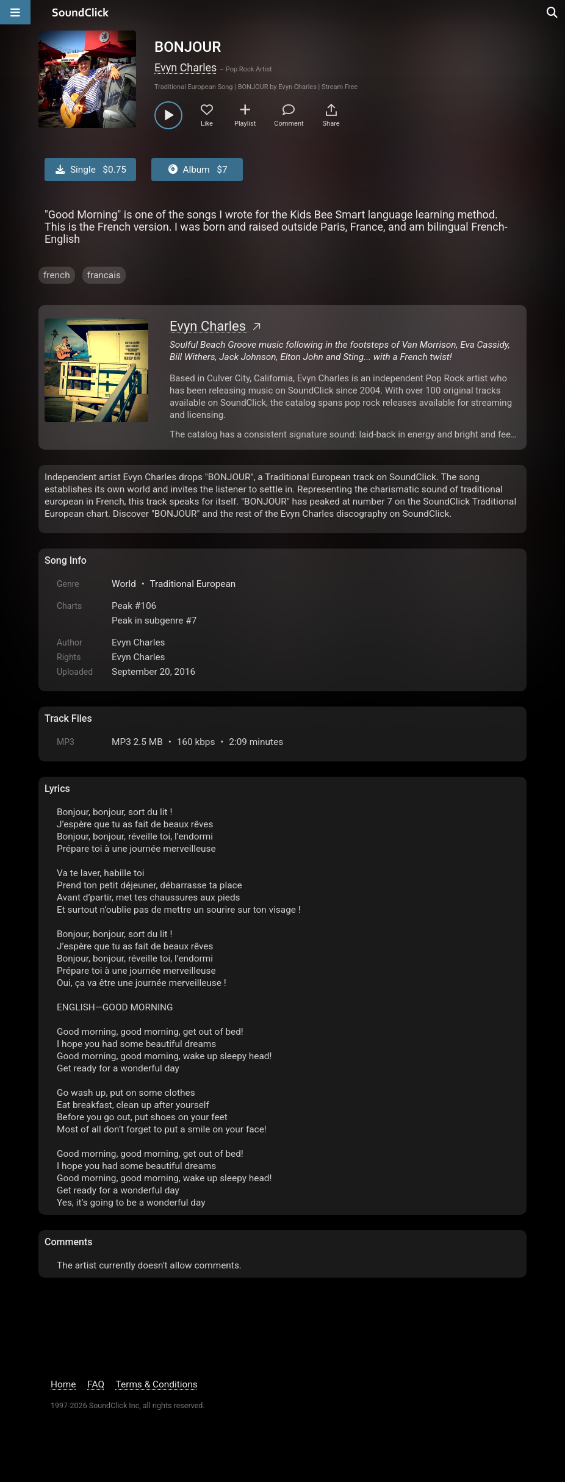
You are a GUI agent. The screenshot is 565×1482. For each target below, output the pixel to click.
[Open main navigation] (15, 12)
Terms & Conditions (157, 1384)
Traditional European (192, 583)
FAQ (95, 1384)
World (124, 583)
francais (104, 275)
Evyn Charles (185, 67)
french (56, 275)
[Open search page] (553, 12)
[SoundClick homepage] (80, 12)
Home (63, 1384)
